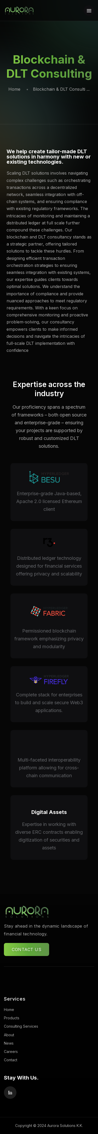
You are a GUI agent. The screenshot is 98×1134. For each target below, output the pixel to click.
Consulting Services (21, 1026)
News (9, 1043)
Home (14, 89)
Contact (10, 1060)
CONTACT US (26, 949)
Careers (11, 1051)
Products (11, 1018)
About (9, 1035)
